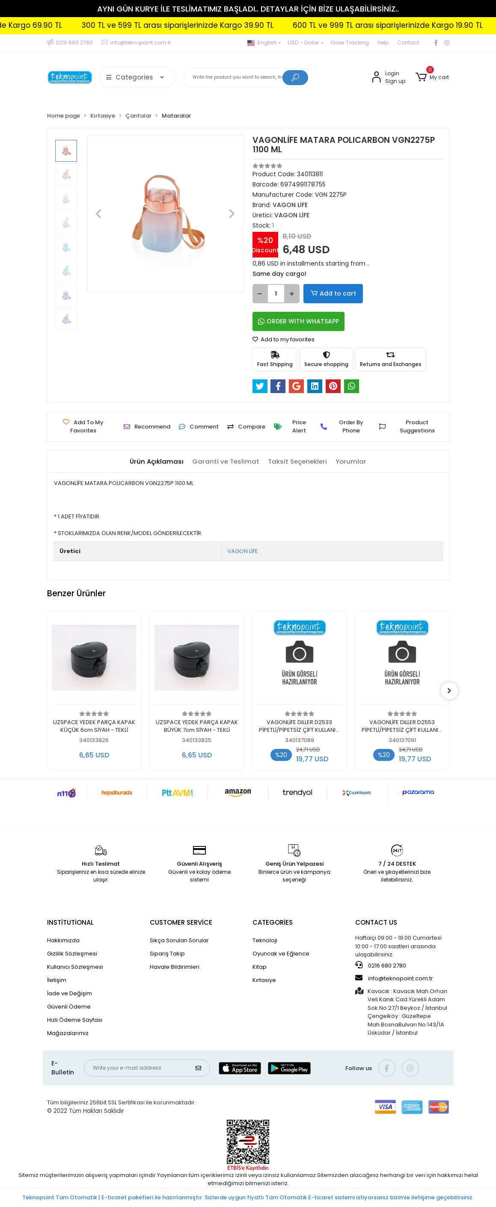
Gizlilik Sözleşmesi (72, 954)
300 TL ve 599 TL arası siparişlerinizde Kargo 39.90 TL (208, 25)
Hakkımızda (63, 940)
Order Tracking (349, 42)
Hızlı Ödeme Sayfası (74, 1020)
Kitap (259, 967)
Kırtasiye (264, 980)
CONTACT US (376, 922)
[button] (432, 77)
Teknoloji (264, 940)
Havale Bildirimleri (174, 967)
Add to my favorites (283, 339)
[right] (449, 690)
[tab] (157, 462)
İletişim (56, 980)
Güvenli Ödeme (69, 1007)
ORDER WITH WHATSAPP (298, 321)
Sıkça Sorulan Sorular (179, 940)
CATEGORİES (272, 922)
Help (383, 42)
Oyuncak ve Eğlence (280, 954)
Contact (408, 42)
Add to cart (332, 293)
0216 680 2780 (380, 965)
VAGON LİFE (242, 551)
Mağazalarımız (68, 1033)
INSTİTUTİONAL (70, 922)
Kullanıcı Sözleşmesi (75, 967)
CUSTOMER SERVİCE (181, 922)
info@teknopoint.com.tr (394, 978)
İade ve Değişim (69, 993)
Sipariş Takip (167, 954)
